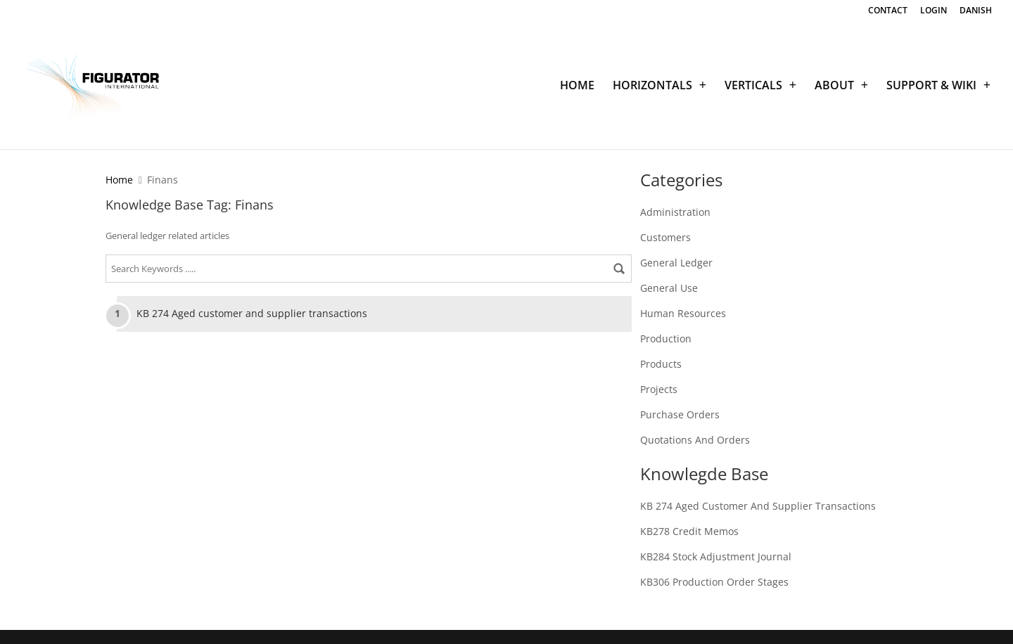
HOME (577, 86)
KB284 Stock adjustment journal (715, 556)
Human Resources (683, 313)
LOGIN (933, 11)
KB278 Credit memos (689, 531)
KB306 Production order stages (714, 581)
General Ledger (676, 262)
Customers (665, 237)
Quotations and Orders (695, 439)
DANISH (976, 11)
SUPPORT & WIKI (931, 86)
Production (666, 338)
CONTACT (887, 11)
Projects (658, 389)
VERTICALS (753, 86)
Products (661, 364)
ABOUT (834, 86)
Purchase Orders (680, 414)
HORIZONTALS (652, 86)
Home (119, 179)
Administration (675, 212)
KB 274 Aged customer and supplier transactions (251, 313)
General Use (669, 288)
